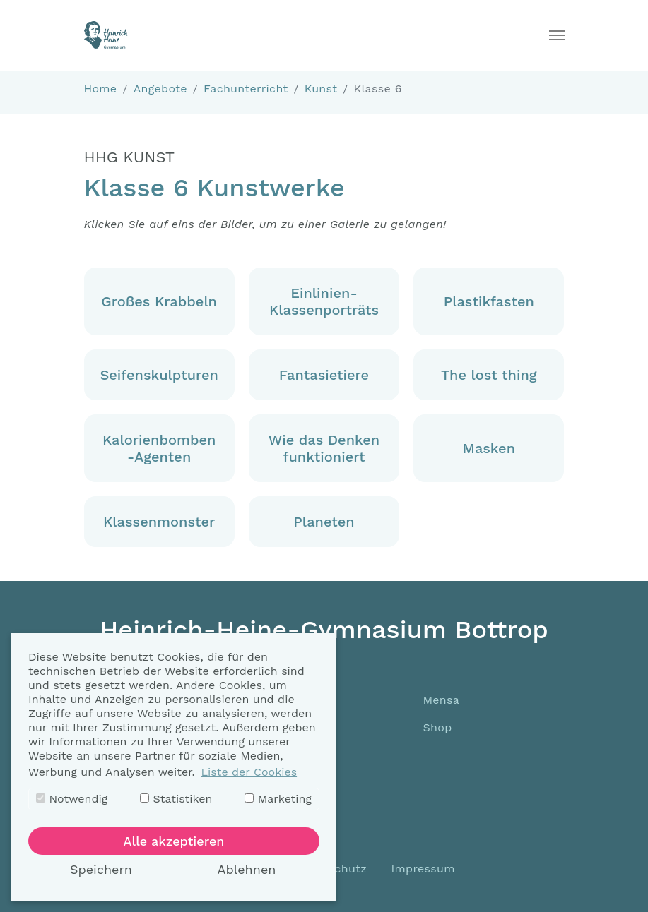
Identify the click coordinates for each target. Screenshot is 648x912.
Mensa (441, 700)
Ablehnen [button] (247, 869)
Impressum (423, 868)
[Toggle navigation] (557, 35)
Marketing (278, 798)
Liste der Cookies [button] (249, 772)
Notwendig (71, 798)
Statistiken (176, 798)
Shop (437, 727)
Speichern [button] (101, 869)
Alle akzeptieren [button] (174, 841)
